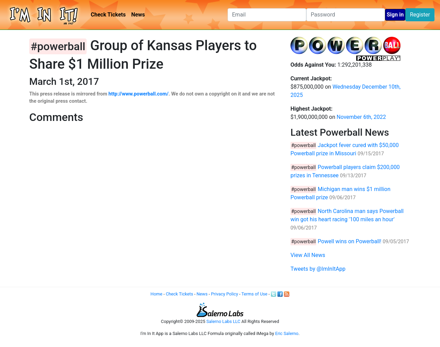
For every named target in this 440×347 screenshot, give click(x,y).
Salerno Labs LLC (223, 321)
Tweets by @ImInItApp (317, 269)
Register (420, 14)
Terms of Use (254, 293)
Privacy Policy (224, 293)
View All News (307, 255)
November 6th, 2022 (361, 117)
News (138, 14)
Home (156, 293)
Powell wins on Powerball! (349, 241)
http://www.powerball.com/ (139, 94)
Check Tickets (108, 14)
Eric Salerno (286, 333)
